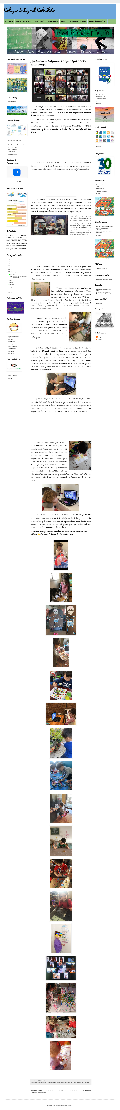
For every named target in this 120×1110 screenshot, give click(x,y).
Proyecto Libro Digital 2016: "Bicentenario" (102, 229)
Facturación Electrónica (13, 149)
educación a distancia (61, 1082)
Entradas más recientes (36, 1090)
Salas (97, 186)
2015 (9, 292)
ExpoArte (98, 193)
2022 (9, 267)
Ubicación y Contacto (12, 154)
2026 (9, 259)
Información (99, 303)
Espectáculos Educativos (11, 242)
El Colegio (9, 21)
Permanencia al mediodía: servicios (104, 293)
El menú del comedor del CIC (103, 292)
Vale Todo (10, 378)
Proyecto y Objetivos (23, 21)
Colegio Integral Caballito (29, 10)
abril (10, 282)
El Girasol (10, 343)
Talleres (8, 250)
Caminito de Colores (12, 350)
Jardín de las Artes (12, 348)
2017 (9, 288)
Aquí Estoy (10, 339)
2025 (9, 261)
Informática (79, 1082)
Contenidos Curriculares (101, 184)
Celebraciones (19, 237)
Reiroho (9, 376)
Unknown (100, 339)
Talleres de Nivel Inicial (101, 191)
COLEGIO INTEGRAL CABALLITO (49, 1082)
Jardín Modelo (11, 351)
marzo (10, 284)
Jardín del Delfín (11, 341)
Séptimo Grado (22, 248)
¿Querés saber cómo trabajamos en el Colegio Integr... (18, 277)
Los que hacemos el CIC (97, 21)
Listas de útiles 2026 (12, 147)
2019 (9, 287)
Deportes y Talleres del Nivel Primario (104, 226)
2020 (9, 271)
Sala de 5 (9, 246)
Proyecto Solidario (15, 245)
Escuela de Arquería (12, 375)
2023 (9, 265)
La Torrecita (10, 337)
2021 (9, 269)
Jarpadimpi (10, 344)
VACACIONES (20, 250)
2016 (9, 290)
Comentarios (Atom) (41, 1092)
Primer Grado (8, 245)
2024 (9, 263)
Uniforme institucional (12, 152)
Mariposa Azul (11, 353)
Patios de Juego (100, 188)
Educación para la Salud (77, 21)
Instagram (98, 103)
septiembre (11, 272)
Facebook (98, 100)
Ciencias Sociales (38, 1082)
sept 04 (12, 274)
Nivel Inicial (38, 21)
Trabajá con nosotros (101, 98)
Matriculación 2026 (12, 101)
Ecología (19, 239)
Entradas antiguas (87, 1090)
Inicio (62, 1090)
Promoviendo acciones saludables (104, 279)
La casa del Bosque (12, 346)
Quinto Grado (23, 245)
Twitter (97, 101)
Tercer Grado (13, 250)
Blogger (70, 1105)
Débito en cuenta (11, 151)
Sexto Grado (13, 248)
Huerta (97, 189)
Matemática (86, 1082)
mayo (10, 280)
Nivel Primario (52, 21)
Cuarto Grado (14, 239)
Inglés (63, 21)
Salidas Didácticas (17, 246)
